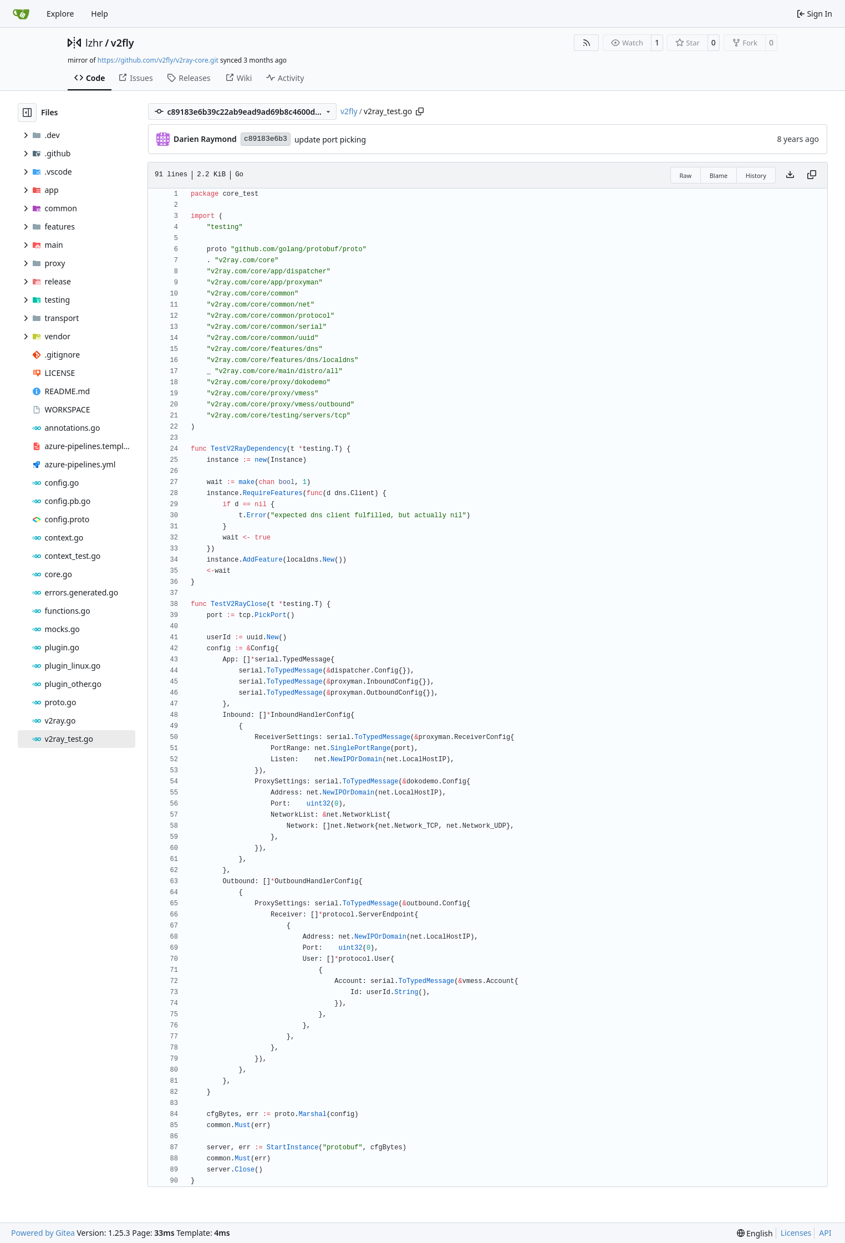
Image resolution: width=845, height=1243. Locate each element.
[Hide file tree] (27, 112)
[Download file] (790, 175)
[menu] (755, 1233)
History (756, 175)
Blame (719, 175)
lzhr (94, 42)
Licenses (796, 1232)
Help (99, 13)
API (825, 1232)
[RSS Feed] (586, 42)
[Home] (21, 14)
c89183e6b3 (265, 139)
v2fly (122, 42)
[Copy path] (420, 111)
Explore (60, 13)
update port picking (330, 139)
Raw (686, 175)
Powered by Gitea (43, 1232)
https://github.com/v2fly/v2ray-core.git (158, 60)
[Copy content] (812, 175)
